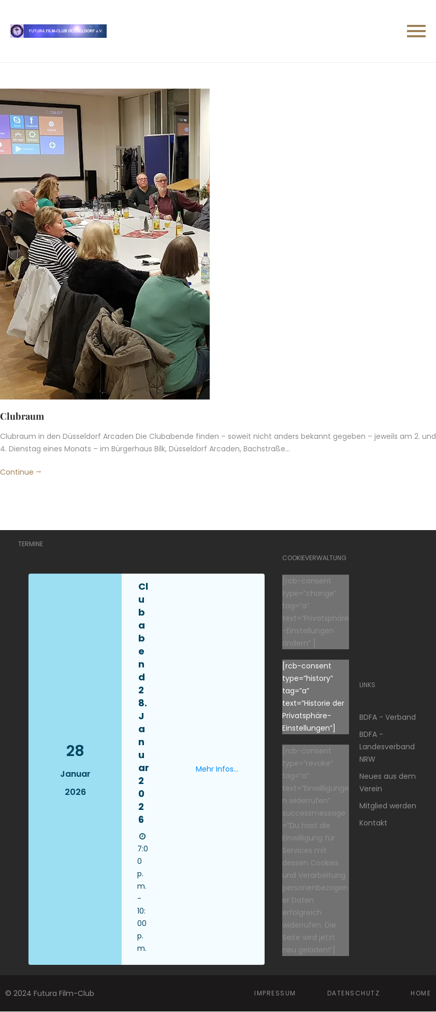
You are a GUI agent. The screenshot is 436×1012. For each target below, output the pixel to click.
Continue (17, 472)
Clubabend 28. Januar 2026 (143, 703)
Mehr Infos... (217, 769)
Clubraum (22, 416)
